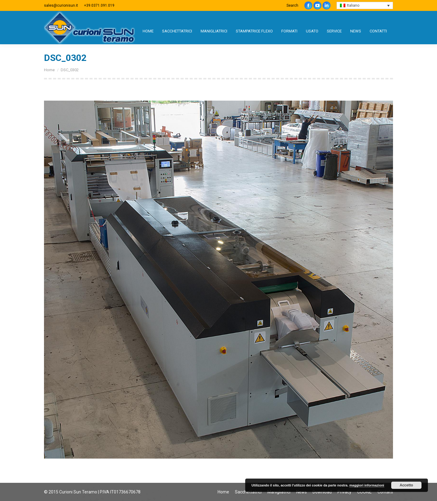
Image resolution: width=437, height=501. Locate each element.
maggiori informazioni (366, 485)
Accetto (406, 485)
